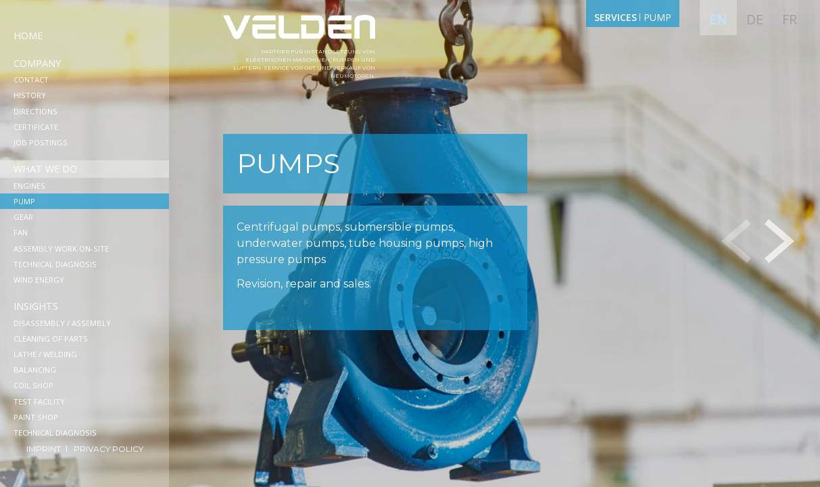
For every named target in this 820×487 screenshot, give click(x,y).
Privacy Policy (108, 449)
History (30, 95)
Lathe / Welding (45, 354)
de (754, 19)
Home (28, 35)
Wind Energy (39, 280)
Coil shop (33, 385)
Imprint (44, 449)
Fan (21, 232)
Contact (31, 79)
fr (789, 19)
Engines (29, 186)
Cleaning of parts (51, 338)
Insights (36, 306)
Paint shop (36, 417)
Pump (24, 201)
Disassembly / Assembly (62, 323)
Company (37, 63)
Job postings (41, 142)
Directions (35, 111)
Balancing (35, 370)
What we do (45, 168)
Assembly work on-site (61, 249)
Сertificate (36, 127)
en (718, 19)
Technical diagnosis (55, 264)
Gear (23, 217)
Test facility (39, 401)
